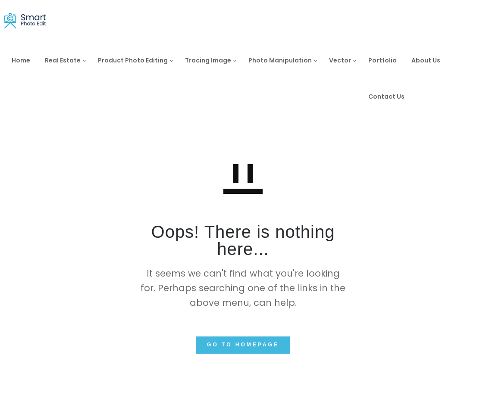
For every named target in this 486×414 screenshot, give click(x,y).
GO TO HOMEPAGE (243, 345)
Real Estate (71, 60)
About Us (434, 60)
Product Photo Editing (141, 60)
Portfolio (391, 60)
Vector (349, 60)
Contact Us (395, 96)
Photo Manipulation (288, 60)
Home (29, 60)
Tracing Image (217, 60)
